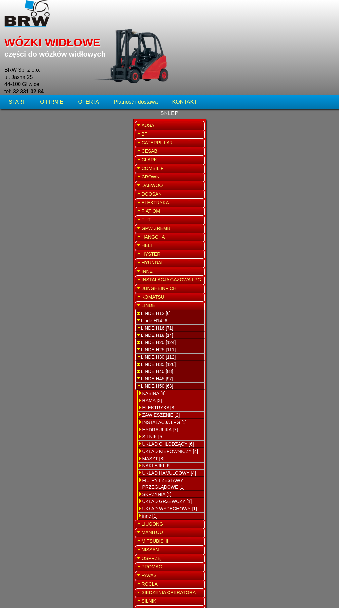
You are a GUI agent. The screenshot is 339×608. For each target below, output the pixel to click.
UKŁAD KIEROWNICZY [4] (41, 397)
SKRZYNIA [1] (28, 439)
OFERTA (88, 44)
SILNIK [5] (23, 382)
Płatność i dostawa (136, 44)
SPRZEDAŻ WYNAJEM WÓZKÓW (298, 170)
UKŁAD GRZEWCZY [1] (38, 447)
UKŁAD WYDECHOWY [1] (40, 454)
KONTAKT (184, 44)
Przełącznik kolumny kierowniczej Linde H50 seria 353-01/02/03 (169, 203)
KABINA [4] (24, 338)
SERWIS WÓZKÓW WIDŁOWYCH (298, 133)
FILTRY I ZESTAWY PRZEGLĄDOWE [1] (34, 429)
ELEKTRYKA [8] (30, 353)
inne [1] (20, 461)
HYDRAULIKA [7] (31, 375)
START (18, 44)
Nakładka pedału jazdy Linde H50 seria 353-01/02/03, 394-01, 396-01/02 (170, 89)
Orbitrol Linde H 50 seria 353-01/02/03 (169, 127)
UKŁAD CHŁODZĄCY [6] (39, 389)
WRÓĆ (249, 65)
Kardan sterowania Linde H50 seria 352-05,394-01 (169, 165)
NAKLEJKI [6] (27, 411)
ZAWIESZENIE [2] (32, 360)
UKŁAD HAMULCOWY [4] (40, 418)
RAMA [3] (23, 346)
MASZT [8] (24, 404)
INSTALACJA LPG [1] (35, 367)
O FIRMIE (51, 44)
